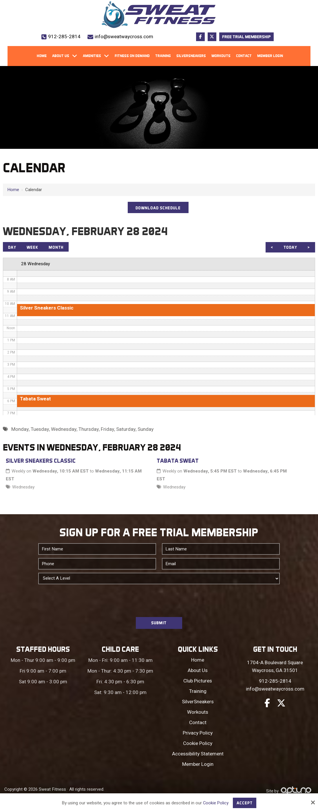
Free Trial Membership (246, 36)
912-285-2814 (64, 36)
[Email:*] (221, 565)
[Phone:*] (97, 565)
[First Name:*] (97, 550)
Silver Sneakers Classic (41, 462)
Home (13, 189)
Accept (245, 802)
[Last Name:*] (221, 550)
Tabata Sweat (178, 462)
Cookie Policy (215, 802)
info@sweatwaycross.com (124, 36)
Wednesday (23, 489)
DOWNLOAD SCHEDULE (158, 208)
